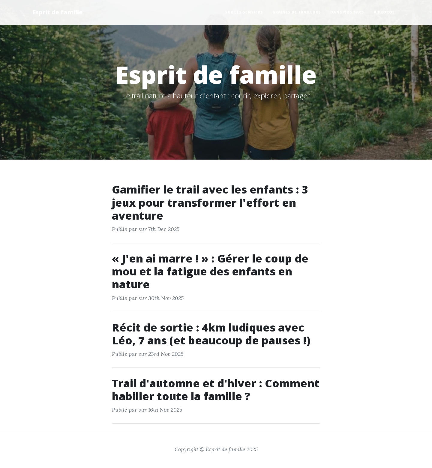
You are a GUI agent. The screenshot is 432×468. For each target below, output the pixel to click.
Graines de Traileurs (296, 12)
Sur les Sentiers (244, 12)
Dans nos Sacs (347, 12)
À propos (384, 12)
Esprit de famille (57, 12)
